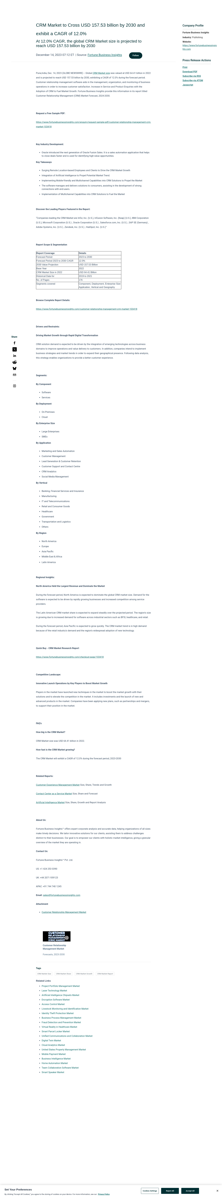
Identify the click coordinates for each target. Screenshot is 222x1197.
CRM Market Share (63, 974)
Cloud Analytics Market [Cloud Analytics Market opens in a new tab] (53, 1045)
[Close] (217, 1192)
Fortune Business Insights (105, 55)
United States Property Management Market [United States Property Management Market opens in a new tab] (64, 1049)
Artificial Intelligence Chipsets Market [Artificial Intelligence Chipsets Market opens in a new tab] (60, 995)
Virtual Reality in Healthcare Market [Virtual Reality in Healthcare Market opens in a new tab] (59, 1027)
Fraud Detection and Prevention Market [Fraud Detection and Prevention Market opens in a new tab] (61, 1022)
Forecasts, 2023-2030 (54, 954)
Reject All (170, 1192)
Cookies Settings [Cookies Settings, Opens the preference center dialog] (150, 1192)
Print (185, 67)
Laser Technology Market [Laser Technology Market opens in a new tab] (54, 990)
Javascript (188, 85)
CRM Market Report (105, 974)
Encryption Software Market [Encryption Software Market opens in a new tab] (56, 999)
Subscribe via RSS (192, 76)
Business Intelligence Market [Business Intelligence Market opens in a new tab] (56, 1058)
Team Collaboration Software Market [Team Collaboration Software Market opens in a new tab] (60, 1067)
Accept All (190, 1192)
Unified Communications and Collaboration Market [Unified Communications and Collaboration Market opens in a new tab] (67, 1036)
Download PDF (190, 71)
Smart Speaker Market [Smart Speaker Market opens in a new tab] (53, 1072)
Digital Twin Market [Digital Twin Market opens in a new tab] (51, 1040)
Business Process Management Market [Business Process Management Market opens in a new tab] (61, 1017)
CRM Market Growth (84, 974)
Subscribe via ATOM (193, 80)
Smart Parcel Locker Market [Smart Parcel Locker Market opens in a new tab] (56, 1031)
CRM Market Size (44, 974)
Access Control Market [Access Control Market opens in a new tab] (53, 1004)
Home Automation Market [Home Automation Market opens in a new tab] (55, 1063)
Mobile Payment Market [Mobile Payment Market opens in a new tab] (54, 1054)
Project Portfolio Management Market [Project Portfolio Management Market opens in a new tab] (61, 986)
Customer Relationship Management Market (64, 912)
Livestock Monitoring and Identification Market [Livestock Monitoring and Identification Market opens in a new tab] (65, 1008)
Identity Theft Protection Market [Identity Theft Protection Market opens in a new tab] (58, 1013)
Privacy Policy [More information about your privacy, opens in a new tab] (104, 1195)
